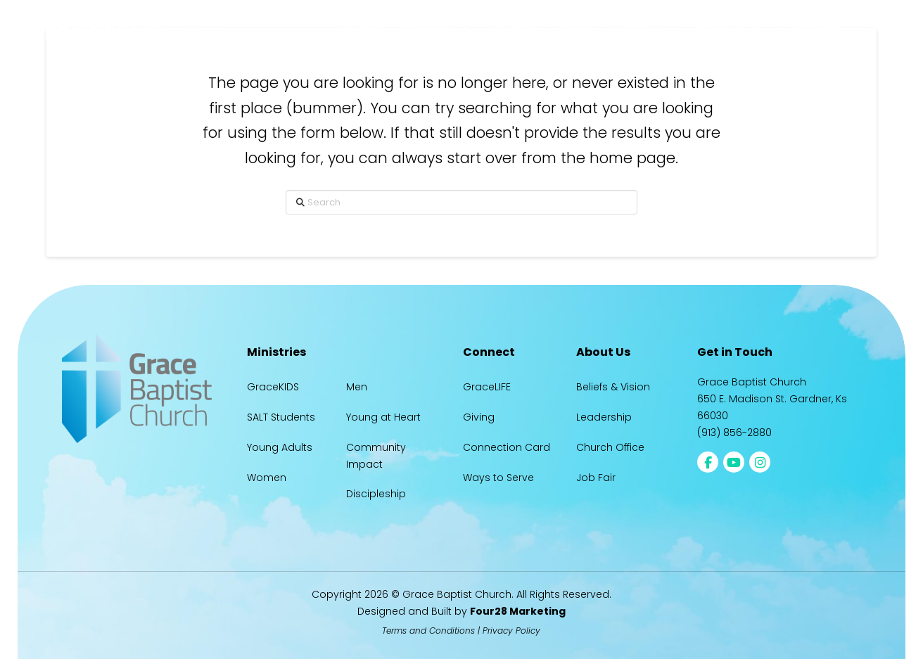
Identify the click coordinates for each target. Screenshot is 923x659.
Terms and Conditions (428, 630)
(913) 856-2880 (734, 433)
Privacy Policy (511, 630)
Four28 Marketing (518, 611)
